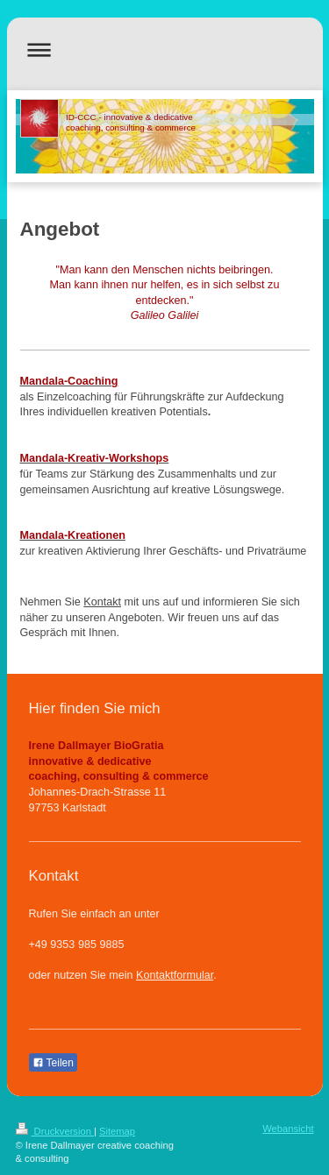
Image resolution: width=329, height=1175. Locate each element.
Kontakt (102, 602)
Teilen (53, 1063)
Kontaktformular (174, 975)
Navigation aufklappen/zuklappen (165, 49)
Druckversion (55, 1131)
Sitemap (117, 1131)
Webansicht (287, 1128)
